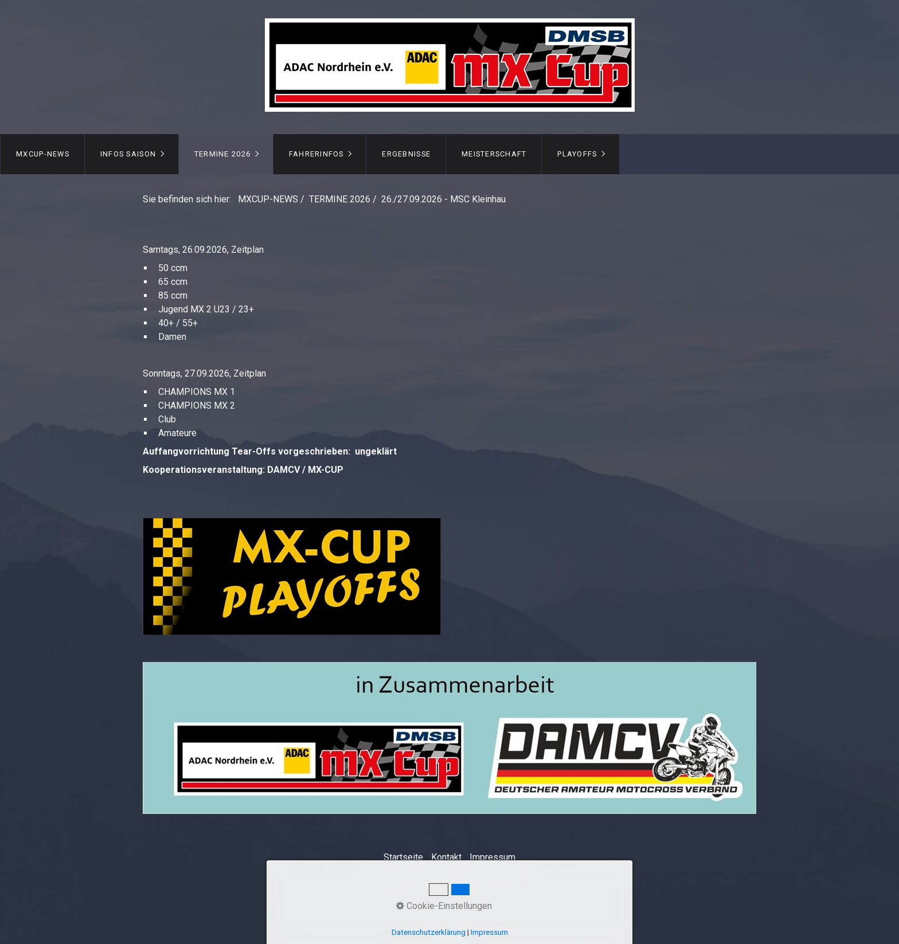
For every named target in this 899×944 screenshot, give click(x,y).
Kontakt (446, 857)
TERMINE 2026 (222, 154)
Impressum (492, 857)
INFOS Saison (128, 154)
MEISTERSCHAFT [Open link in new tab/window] (494, 154)
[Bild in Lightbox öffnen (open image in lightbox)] (449, 738)
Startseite (403, 857)
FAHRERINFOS (316, 154)
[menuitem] (42, 154)
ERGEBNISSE (406, 154)
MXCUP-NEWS (42, 154)
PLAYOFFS (577, 154)
